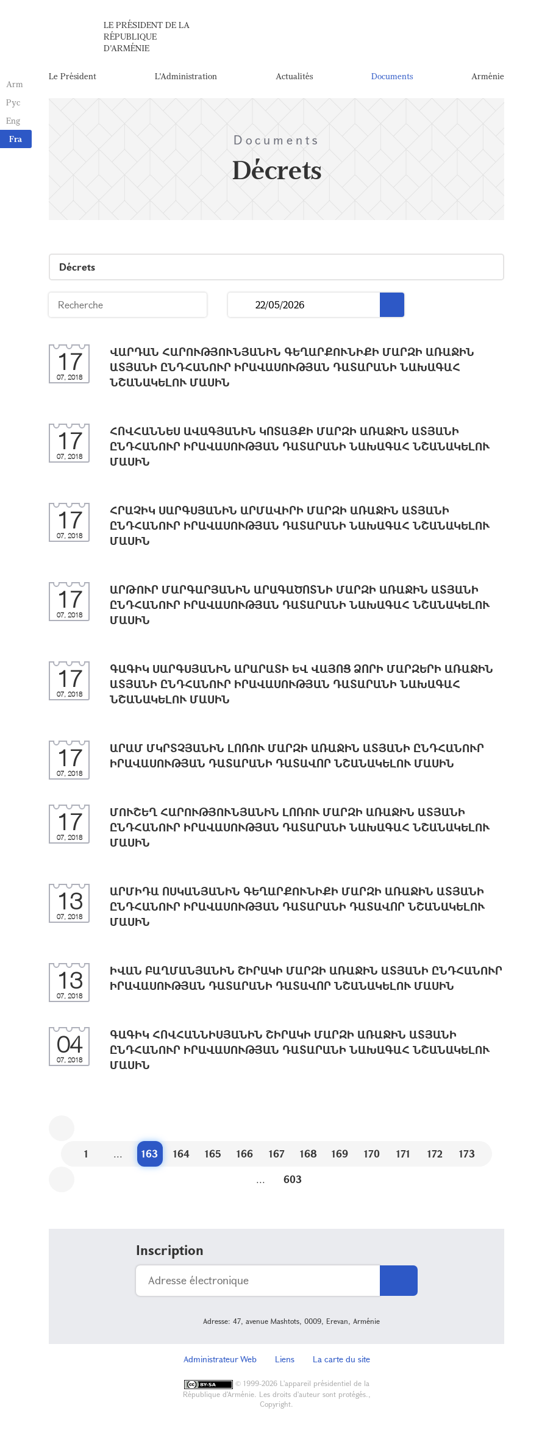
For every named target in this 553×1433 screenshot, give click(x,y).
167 (277, 1153)
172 (435, 1153)
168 (308, 1153)
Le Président (72, 76)
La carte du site (341, 1359)
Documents (392, 76)
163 (149, 1153)
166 (245, 1153)
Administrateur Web (220, 1359)
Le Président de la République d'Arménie (147, 36)
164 (181, 1153)
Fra (15, 138)
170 (372, 1153)
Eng (13, 120)
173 (467, 1153)
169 (340, 1153)
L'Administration (186, 76)
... (241, 305)
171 (403, 1153)
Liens (284, 1359)
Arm (14, 84)
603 (293, 1179)
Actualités (294, 76)
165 (213, 1153)
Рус (13, 102)
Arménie (487, 76)
